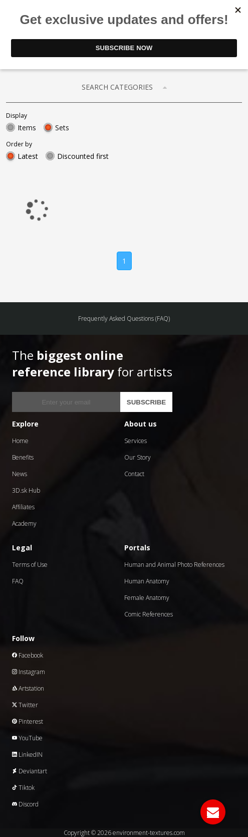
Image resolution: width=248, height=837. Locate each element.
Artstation (28, 688)
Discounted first (83, 156)
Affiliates (23, 507)
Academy (24, 523)
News (19, 474)
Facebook (27, 655)
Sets (62, 127)
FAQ (18, 581)
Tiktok (23, 787)
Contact (134, 474)
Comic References (148, 614)
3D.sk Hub (26, 490)
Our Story (137, 457)
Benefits (23, 457)
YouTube (27, 738)
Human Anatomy (146, 581)
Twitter (25, 705)
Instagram (28, 672)
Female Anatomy (146, 597)
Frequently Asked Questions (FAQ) (124, 318)
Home (20, 441)
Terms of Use (30, 564)
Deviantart (29, 771)
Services (135, 441)
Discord (25, 804)
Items (27, 127)
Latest (28, 156)
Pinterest (27, 721)
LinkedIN (27, 754)
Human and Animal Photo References (174, 564)
